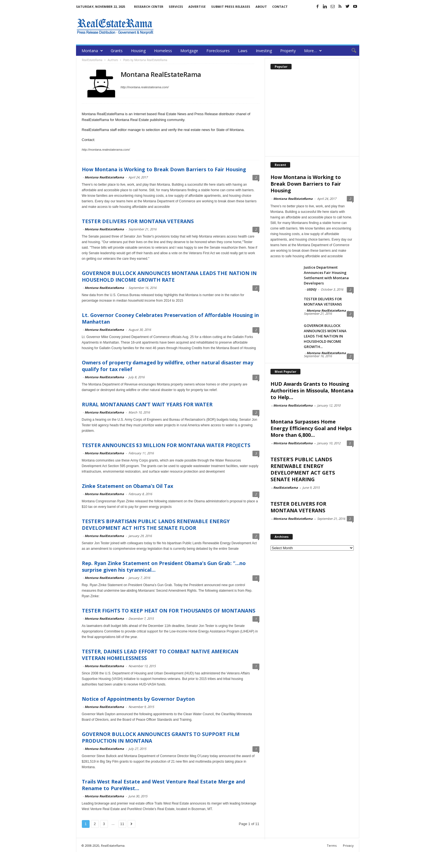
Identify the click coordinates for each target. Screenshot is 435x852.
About (261, 6)
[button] (351, 51)
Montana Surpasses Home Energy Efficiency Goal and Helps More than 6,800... (310, 428)
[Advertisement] (258, 26)
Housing (138, 50)
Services (176, 6)
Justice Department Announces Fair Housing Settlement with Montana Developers (326, 275)
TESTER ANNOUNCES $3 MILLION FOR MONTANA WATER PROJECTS (166, 445)
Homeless (163, 50)
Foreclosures (218, 50)
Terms (332, 845)
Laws (242, 50)
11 (122, 824)
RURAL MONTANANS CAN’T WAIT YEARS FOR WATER (147, 404)
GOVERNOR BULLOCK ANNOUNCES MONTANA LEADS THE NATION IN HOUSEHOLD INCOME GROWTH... (325, 336)
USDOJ (311, 289)
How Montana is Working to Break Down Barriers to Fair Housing (164, 169)
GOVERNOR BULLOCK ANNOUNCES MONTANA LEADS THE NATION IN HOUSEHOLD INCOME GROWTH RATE (169, 276)
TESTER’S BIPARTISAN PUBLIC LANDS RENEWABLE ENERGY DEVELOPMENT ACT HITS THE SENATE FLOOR (156, 524)
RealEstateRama (285, 487)
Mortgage (189, 50)
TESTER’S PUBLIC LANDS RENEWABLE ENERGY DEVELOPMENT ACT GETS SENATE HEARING (302, 469)
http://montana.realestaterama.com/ (145, 87)
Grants (117, 50)
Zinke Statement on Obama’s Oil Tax (127, 486)
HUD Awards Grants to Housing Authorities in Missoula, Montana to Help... (311, 390)
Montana (92, 51)
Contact (280, 6)
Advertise (197, 6)
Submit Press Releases (230, 6)
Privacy (348, 845)
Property (288, 50)
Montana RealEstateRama (104, 177)
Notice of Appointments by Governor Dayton (138, 698)
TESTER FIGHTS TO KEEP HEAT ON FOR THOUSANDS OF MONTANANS (168, 610)
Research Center (148, 6)
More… (313, 51)
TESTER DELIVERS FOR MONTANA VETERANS (138, 221)
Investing (264, 50)
